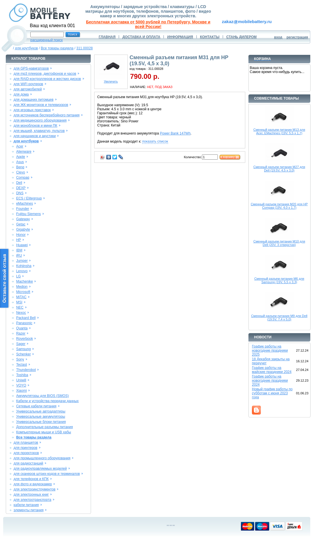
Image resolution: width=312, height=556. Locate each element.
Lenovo (21, 271)
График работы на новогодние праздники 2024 (270, 380)
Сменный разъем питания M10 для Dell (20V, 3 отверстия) (279, 243)
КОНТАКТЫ (209, 37)
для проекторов (26, 453)
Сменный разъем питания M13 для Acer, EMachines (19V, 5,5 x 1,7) (279, 131)
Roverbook (24, 339)
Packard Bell (26, 318)
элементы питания (29, 510)
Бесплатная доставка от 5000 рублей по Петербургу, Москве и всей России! (148, 24)
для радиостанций (28, 463)
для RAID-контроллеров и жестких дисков (47, 79)
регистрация (297, 37)
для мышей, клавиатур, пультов (39, 131)
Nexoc (21, 313)
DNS (19, 193)
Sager (20, 344)
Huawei (22, 245)
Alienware (23, 152)
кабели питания (26, 505)
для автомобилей (28, 89)
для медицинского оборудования (40, 120)
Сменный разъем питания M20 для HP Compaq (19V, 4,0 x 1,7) (279, 205)
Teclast (21, 365)
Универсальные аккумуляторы (40, 417)
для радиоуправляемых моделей (40, 469)
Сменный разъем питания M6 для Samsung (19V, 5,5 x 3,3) (279, 280)
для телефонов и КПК (31, 479)
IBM (19, 250)
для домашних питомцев (33, 100)
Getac (20, 224)
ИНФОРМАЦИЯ (180, 37)
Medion (21, 287)
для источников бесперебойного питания (46, 115)
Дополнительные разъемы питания (44, 427)
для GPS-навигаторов (31, 68)
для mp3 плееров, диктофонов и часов (45, 74)
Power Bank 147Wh (175, 133)
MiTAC (21, 297)
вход (278, 37)
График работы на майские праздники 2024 (271, 370)
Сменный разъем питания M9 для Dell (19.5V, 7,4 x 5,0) (279, 317)
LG (18, 276)
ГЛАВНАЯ (107, 37)
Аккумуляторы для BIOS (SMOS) (42, 396)
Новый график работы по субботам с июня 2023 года (272, 393)
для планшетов (26, 443)
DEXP (21, 188)
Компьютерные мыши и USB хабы (43, 432)
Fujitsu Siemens (28, 214)
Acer (19, 146)
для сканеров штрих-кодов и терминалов (47, 474)
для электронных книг (31, 494)
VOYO (21, 385)
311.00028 (84, 48)
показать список (155, 141)
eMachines (24, 203)
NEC (19, 307)
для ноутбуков (26, 48)
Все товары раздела (57, 48)
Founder (22, 209)
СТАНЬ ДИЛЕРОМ (241, 37)
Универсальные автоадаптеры (40, 411)
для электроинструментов (34, 489)
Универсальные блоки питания (41, 422)
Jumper (22, 261)
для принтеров (25, 448)
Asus (20, 162)
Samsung (23, 349)
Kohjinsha (23, 266)
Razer (20, 333)
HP (18, 240)
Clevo (20, 172)
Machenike (24, 281)
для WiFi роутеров (28, 84)
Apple (20, 157)
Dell (19, 183)
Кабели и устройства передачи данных (47, 401)
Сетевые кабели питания (36, 406)
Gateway (23, 219)
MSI (19, 302)
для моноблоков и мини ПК (35, 126)
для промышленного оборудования (42, 458)
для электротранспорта (32, 500)
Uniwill (21, 380)
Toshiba (22, 375)
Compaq (22, 178)
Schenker (23, 354)
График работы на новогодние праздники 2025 (270, 350)
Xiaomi (21, 391)
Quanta (21, 328)
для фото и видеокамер (33, 484)
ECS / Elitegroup (29, 198)
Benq (20, 167)
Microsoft (23, 292)
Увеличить (110, 80)
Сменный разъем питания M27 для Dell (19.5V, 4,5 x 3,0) (279, 168)
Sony (20, 359)
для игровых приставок (32, 110)
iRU (19, 255)
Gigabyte (23, 229)
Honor (21, 235)
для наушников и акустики (35, 136)
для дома (21, 94)
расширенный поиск (46, 40)
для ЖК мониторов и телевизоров (41, 105)
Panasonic (24, 323)
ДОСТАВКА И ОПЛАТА (141, 37)
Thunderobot (26, 370)
